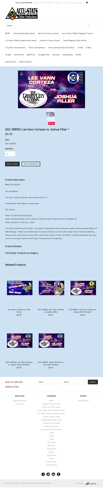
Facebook (43, 474)
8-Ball (80, 47)
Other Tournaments (37, 47)
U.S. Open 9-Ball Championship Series (21, 40)
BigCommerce (91, 483)
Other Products (25, 62)
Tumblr (58, 474)
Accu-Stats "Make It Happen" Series (77, 33)
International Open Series (24, 33)
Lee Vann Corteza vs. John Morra (19, 311)
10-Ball (8, 54)
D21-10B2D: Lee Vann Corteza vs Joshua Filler (51, 311)
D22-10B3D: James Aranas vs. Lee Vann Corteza (51, 363)
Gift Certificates (48, 2)
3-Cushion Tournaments (15, 47)
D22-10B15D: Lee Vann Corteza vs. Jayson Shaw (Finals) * (19, 363)
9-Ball (88, 47)
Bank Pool (31, 54)
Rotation (56, 54)
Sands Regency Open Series (75, 40)
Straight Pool (43, 54)
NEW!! (7, 33)
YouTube (53, 474)
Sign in (65, 2)
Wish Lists (58, 2)
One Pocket (19, 54)
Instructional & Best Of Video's (61, 47)
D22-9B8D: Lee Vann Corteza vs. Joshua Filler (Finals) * (83, 311)
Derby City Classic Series (48, 33)
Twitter (48, 474)
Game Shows (10, 62)
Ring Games (68, 54)
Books (78, 54)
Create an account (76, 2)
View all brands (83, 401)
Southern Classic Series (50, 40)
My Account (37, 2)
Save (52, 123)
